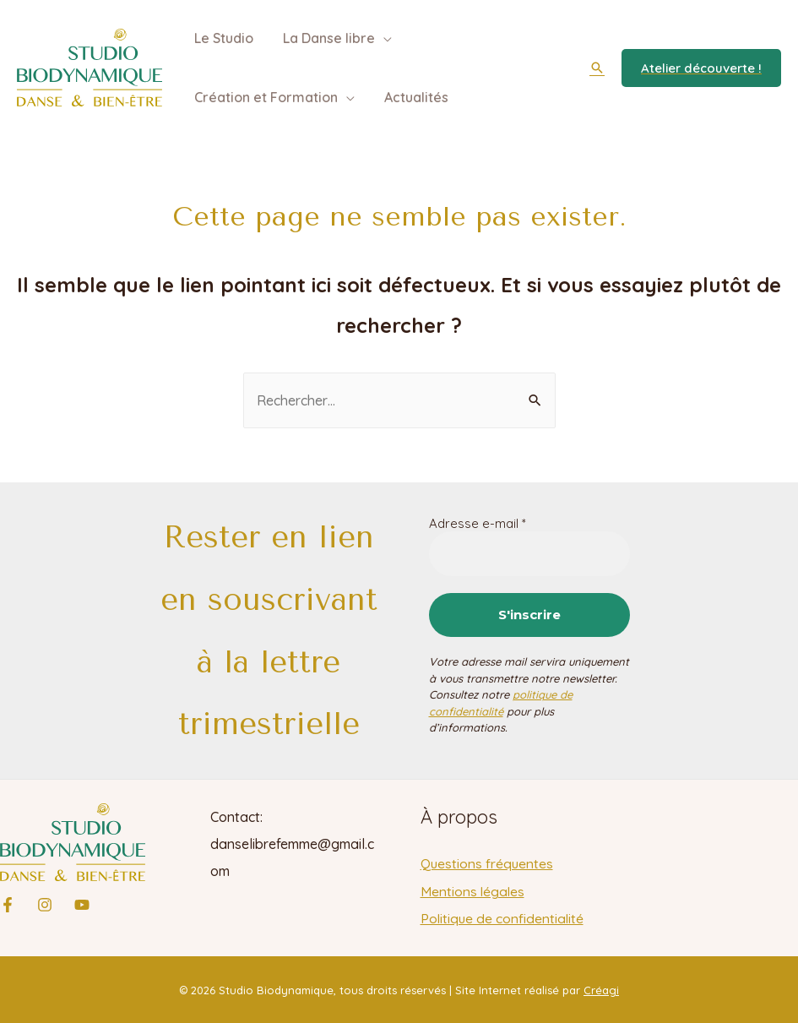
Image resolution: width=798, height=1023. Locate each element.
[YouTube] (82, 904)
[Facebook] (7, 904)
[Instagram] (44, 904)
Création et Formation (264, 97)
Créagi (601, 989)
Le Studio (222, 38)
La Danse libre (325, 38)
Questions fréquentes (488, 863)
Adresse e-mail (477, 523)
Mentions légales (473, 890)
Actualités (412, 97)
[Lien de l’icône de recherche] (597, 67)
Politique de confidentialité (503, 917)
